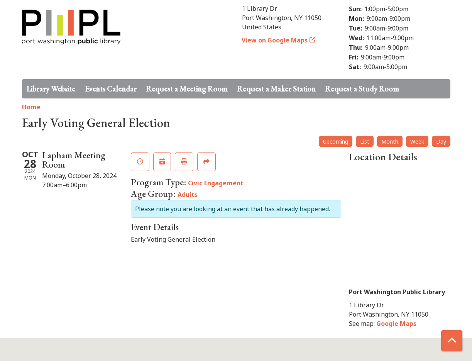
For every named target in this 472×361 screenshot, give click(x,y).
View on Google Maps (275, 40)
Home (31, 107)
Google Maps (396, 323)
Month (389, 141)
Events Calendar (111, 89)
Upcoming (335, 141)
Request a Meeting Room (187, 89)
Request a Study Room (362, 89)
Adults (188, 194)
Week (417, 141)
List (364, 141)
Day (441, 141)
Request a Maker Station (276, 89)
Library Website (51, 89)
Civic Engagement (216, 183)
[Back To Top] (451, 340)
